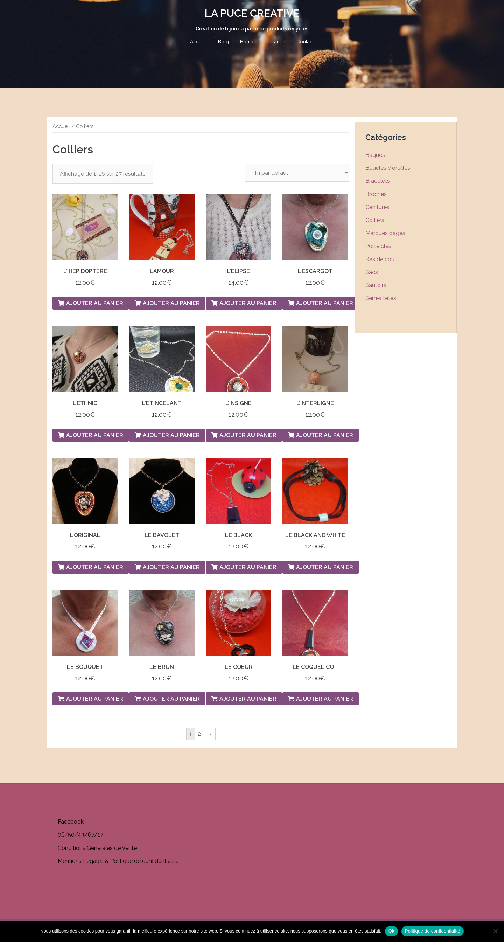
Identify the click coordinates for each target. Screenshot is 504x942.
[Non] (495, 931)
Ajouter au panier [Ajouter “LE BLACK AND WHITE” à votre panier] (324, 567)
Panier (278, 41)
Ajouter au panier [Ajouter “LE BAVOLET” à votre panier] (171, 567)
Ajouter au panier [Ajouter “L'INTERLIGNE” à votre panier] (324, 435)
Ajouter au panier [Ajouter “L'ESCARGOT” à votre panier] (324, 303)
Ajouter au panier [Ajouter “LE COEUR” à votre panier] (247, 698)
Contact (305, 41)
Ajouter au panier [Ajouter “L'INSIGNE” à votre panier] (247, 435)
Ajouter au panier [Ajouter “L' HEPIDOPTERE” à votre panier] (94, 303)
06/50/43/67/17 (80, 834)
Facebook (71, 821)
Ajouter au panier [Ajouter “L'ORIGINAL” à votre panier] (94, 567)
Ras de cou (379, 259)
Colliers (374, 220)
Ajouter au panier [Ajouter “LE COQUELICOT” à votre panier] (324, 698)
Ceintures (377, 207)
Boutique (250, 41)
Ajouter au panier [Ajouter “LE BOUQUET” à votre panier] (94, 698)
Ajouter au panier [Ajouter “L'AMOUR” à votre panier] (171, 303)
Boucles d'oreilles (387, 168)
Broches (376, 194)
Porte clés (378, 246)
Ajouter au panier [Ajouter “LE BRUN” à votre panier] (171, 698)
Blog (223, 41)
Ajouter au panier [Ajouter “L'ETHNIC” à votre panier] (94, 435)
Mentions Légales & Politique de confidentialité (118, 861)
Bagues (375, 155)
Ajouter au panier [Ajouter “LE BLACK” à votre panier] (247, 567)
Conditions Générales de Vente (97, 848)
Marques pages (385, 233)
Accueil (198, 41)
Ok (391, 931)
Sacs (371, 272)
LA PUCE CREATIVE (252, 13)
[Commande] (297, 173)
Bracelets (377, 181)
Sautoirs (375, 285)
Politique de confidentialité (432, 931)
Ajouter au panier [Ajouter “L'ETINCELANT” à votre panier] (171, 435)
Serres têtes (380, 298)
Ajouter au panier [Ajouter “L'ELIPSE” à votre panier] (247, 303)
